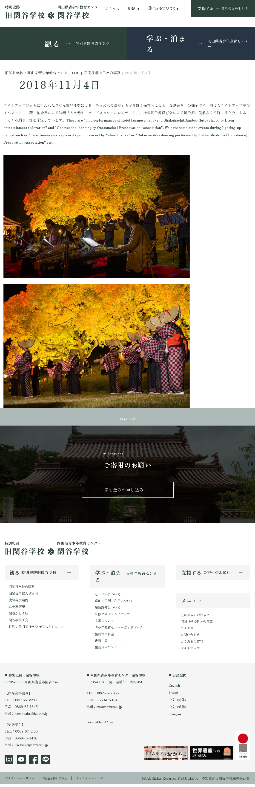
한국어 (174, 695)
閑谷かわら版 (19, 615)
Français (175, 716)
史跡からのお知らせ (196, 617)
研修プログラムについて (114, 616)
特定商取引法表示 (61, 780)
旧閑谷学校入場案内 (24, 595)
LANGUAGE (164, 8)
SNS (131, 8)
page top (127, 418)
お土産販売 (17, 609)
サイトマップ (191, 651)
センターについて (108, 596)
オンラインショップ (99, 780)
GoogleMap (94, 729)
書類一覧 (102, 643)
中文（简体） (179, 702)
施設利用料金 (105, 636)
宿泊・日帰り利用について (115, 602)
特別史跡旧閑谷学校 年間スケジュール (38, 629)
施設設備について (108, 609)
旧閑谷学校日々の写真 (198, 624)
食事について (105, 623)
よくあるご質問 (193, 644)
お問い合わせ (191, 637)
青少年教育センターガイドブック (120, 630)
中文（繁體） (179, 709)
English (174, 688)
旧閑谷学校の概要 (22, 588)
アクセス (112, 8)
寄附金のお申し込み (124, 491)
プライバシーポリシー (22, 780)
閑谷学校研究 (19, 622)
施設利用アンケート (110, 650)
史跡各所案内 (19, 602)
